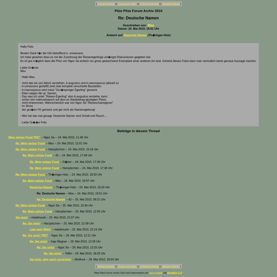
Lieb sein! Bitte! (40, 229)
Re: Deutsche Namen (51, 199)
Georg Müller (156, 273)
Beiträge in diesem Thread (138, 131)
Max (151, 25)
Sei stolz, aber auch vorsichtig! (50, 259)
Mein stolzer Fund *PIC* (24, 137)
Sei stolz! (22, 217)
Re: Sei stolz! (31, 223)
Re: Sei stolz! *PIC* (35, 235)
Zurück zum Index (127, 3)
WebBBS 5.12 (174, 273)
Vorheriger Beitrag (149, 3)
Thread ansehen (105, 3)
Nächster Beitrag (170, 3)
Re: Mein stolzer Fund (30, 143)
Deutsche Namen (135, 35)
